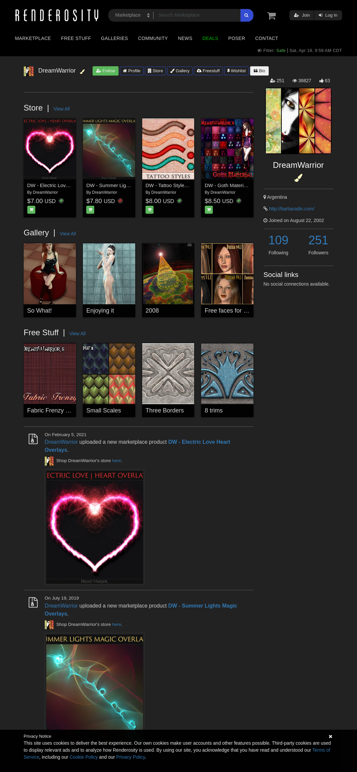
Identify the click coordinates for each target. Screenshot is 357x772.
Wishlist (236, 70)
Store (155, 70)
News (185, 38)
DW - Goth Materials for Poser (238, 185)
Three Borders (165, 410)
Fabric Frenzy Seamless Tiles (66, 410)
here (116, 460)
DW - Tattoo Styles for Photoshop (182, 185)
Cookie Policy (84, 757)
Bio (259, 70)
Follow (105, 70)
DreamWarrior (45, 192)
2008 (152, 310)
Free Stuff (76, 38)
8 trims (214, 410)
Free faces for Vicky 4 (234, 310)
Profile (131, 70)
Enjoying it (100, 310)
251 (318, 240)
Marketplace (33, 38)
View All (62, 109)
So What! (39, 310)
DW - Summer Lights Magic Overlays (127, 185)
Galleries (114, 38)
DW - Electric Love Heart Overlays (65, 185)
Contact (266, 38)
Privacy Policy (130, 757)
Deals (210, 38)
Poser (236, 38)
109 (278, 240)
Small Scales (103, 410)
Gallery (179, 70)
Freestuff (208, 70)
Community (153, 38)
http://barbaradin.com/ (291, 208)
